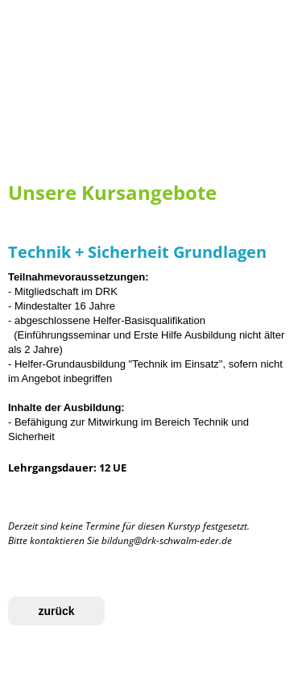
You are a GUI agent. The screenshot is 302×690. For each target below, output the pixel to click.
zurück (56, 611)
